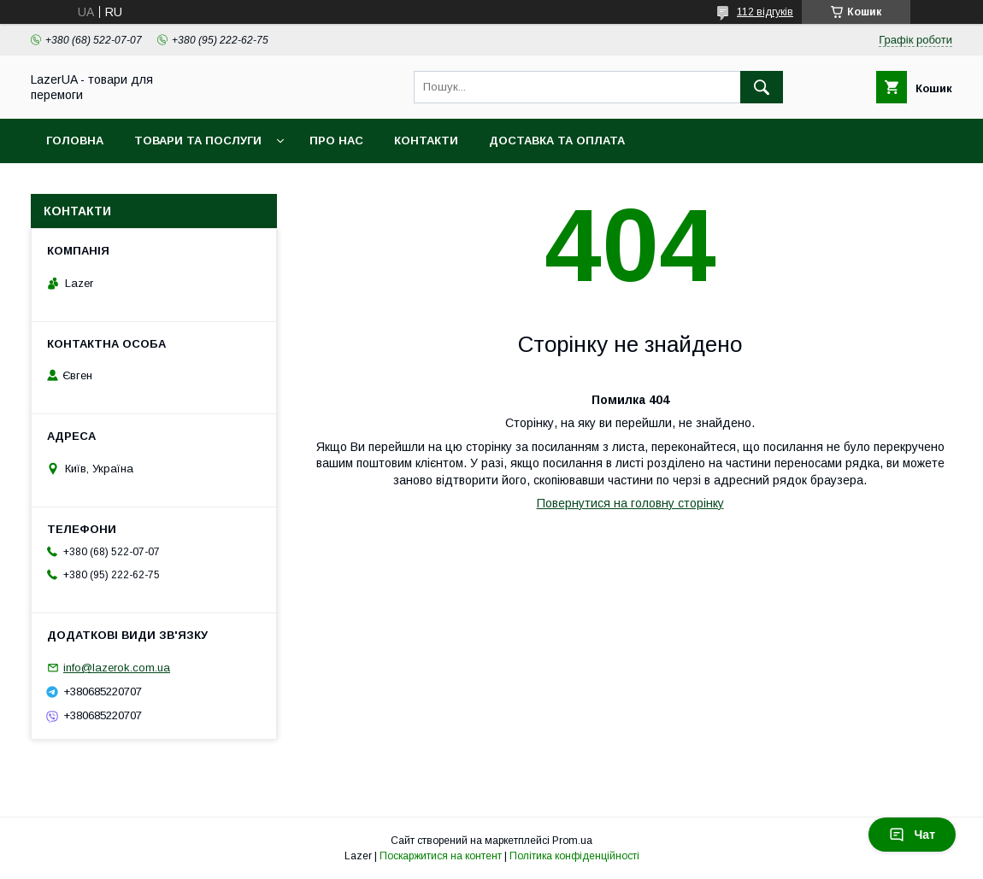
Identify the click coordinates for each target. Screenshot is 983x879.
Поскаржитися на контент (441, 856)
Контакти (426, 140)
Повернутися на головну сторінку (630, 503)
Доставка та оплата (557, 140)
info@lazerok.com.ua (116, 667)
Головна (74, 140)
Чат (912, 834)
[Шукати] (761, 87)
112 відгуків (765, 12)
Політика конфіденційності (574, 856)
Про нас (336, 140)
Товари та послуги (198, 140)
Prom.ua (572, 841)
